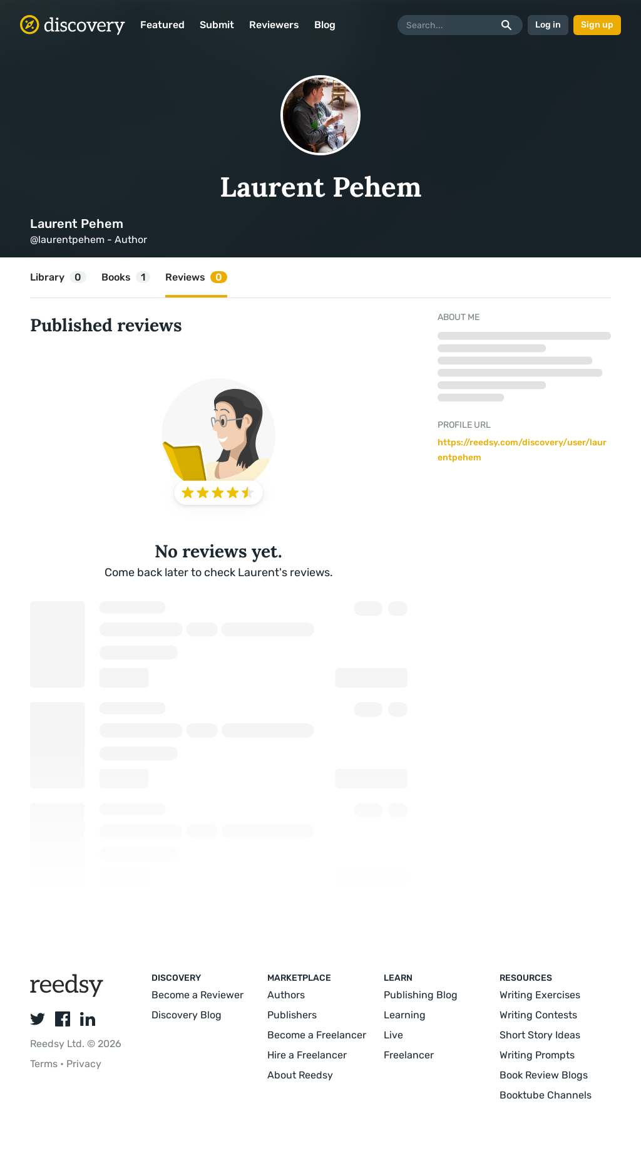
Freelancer (409, 1055)
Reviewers (274, 25)
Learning (405, 1015)
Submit (217, 25)
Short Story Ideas (540, 1035)
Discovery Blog (186, 1015)
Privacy (83, 1064)
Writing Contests (538, 1015)
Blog (325, 25)
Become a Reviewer (197, 995)
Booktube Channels (546, 1095)
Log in (548, 24)
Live (393, 1035)
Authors (286, 995)
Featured (162, 25)
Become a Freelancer (316, 1035)
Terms (45, 1064)
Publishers (292, 1015)
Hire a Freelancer (307, 1055)
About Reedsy (300, 1075)
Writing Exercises (540, 995)
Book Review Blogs (544, 1075)
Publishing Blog (421, 995)
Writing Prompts (537, 1055)
